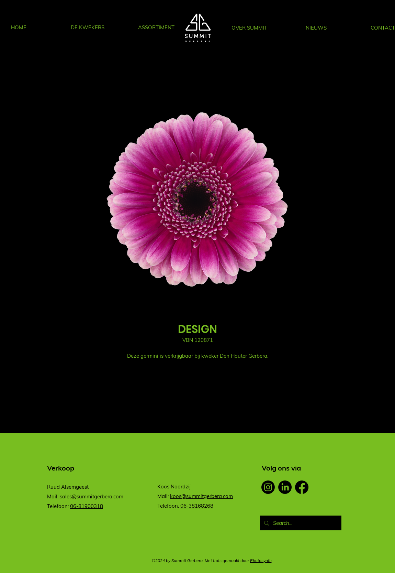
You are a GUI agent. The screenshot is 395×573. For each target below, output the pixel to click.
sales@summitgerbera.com (91, 496)
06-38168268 (196, 505)
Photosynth (261, 560)
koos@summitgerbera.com (201, 496)
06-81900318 (86, 506)
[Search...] (300, 523)
